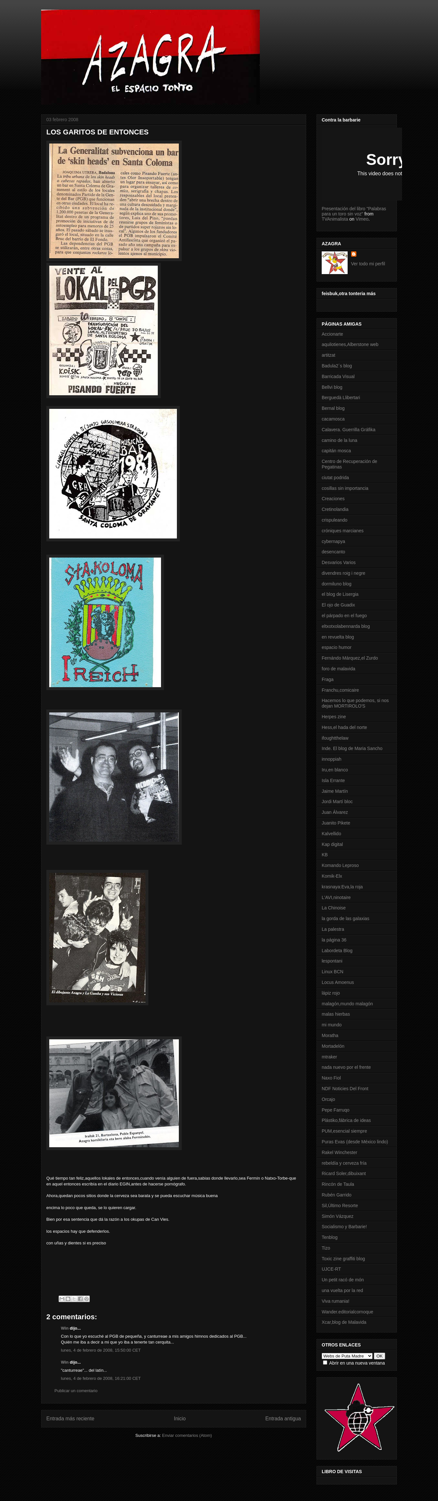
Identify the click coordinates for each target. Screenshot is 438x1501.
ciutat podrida (335, 477)
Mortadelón (333, 1046)
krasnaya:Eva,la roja (342, 886)
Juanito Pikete (336, 823)
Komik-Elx (332, 876)
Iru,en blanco (335, 769)
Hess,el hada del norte (344, 727)
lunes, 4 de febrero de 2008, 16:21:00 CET (101, 1378)
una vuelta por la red (342, 1290)
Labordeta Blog (337, 950)
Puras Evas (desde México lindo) (355, 1141)
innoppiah (331, 759)
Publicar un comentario (76, 1390)
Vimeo (362, 219)
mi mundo (331, 1024)
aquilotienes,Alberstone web (350, 344)
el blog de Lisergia (340, 594)
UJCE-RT (331, 1269)
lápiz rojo (331, 993)
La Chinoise (334, 907)
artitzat (328, 355)
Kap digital (332, 844)
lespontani (332, 961)
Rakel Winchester (339, 1152)
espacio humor (337, 647)
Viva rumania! (335, 1301)
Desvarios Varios (339, 562)
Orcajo (328, 1099)
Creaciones (333, 498)
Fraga (328, 679)
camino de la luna (339, 440)
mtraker (329, 1056)
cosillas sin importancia (345, 488)
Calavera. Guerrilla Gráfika (348, 429)
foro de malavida (338, 668)
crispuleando (334, 520)
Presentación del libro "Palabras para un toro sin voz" (354, 211)
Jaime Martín (335, 791)
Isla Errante (333, 780)
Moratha (330, 1035)
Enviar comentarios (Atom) (187, 1435)
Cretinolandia (335, 509)
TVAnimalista (335, 219)
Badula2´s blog (337, 365)
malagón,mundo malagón (347, 1003)
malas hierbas (336, 1014)
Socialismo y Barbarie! (344, 1226)
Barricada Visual (338, 376)
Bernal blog (333, 408)
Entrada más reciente (70, 1418)
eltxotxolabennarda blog (346, 626)
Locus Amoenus (338, 982)
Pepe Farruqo (336, 1110)
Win (65, 1328)
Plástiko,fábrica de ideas (346, 1120)
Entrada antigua (283, 1418)
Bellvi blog (332, 387)
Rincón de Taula (338, 1184)
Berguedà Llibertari (341, 397)
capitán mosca (336, 450)
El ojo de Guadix (338, 604)
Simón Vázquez (337, 1216)
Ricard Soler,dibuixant (344, 1173)
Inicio (180, 1418)
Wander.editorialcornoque (347, 1311)
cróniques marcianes (342, 530)
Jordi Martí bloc (337, 801)
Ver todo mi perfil (368, 263)
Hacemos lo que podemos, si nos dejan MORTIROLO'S (355, 703)
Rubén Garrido (337, 1194)
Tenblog (330, 1237)
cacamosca (333, 418)
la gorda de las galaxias (345, 918)
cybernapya (333, 541)
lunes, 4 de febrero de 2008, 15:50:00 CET (101, 1350)
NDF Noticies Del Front (345, 1088)
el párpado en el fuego (344, 615)
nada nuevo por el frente (346, 1067)
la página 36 (334, 939)
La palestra (333, 929)
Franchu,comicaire (340, 690)
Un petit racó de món (343, 1279)
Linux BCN (332, 971)
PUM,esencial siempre (344, 1131)
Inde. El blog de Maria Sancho (352, 748)
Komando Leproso (340, 865)
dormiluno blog (337, 583)
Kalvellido (331, 833)
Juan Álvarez (335, 812)
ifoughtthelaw (335, 738)
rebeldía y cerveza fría (344, 1163)
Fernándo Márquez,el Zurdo (350, 658)
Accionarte (332, 334)
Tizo (326, 1248)
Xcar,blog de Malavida (344, 1322)
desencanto (333, 551)
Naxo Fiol (331, 1077)
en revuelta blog (338, 637)
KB (325, 854)
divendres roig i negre (343, 573)
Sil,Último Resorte (340, 1205)
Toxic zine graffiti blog (343, 1258)
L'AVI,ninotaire (336, 897)
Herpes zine (334, 716)
